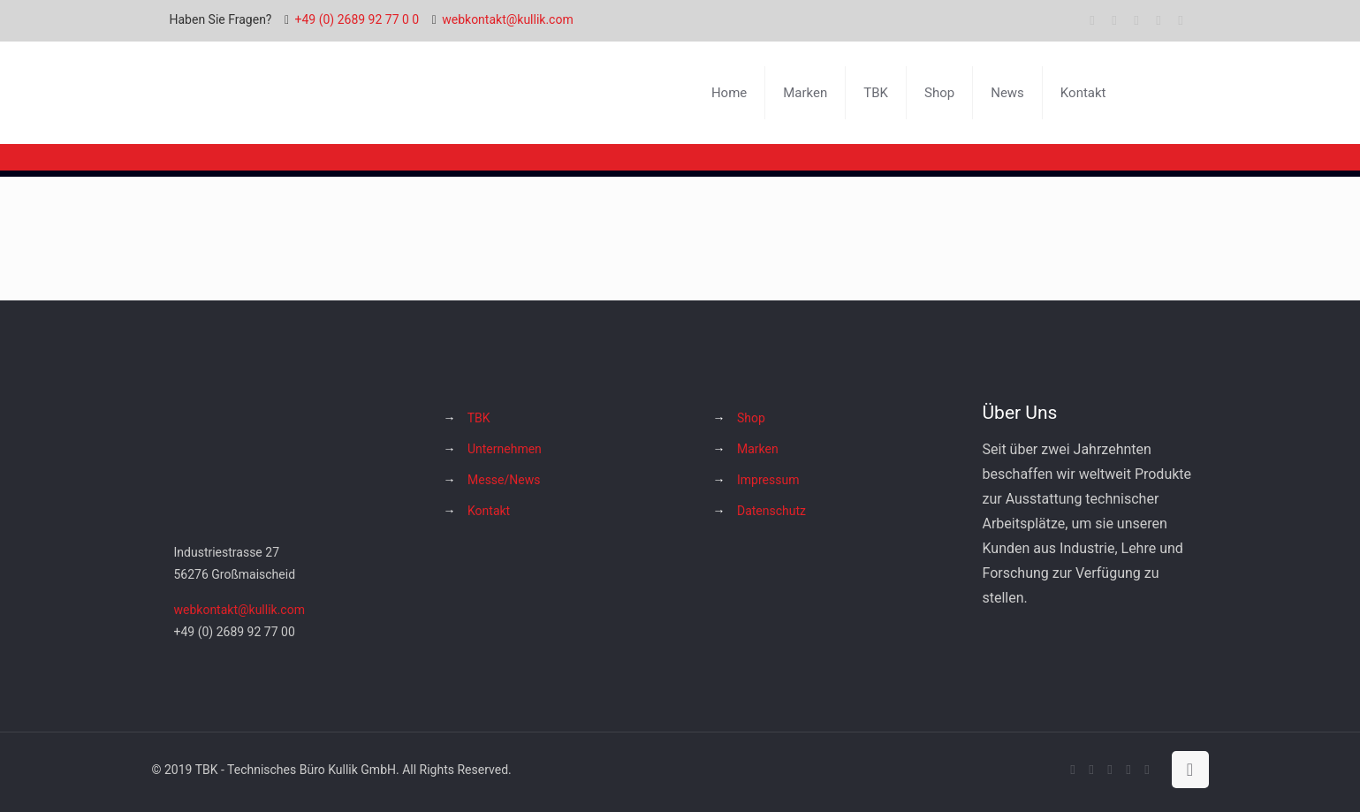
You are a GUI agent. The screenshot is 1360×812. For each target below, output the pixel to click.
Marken (758, 449)
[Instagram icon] (1159, 20)
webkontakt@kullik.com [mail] (507, 19)
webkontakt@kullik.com (239, 610)
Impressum (768, 480)
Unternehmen (504, 449)
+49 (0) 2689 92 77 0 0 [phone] (357, 19)
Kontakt (488, 511)
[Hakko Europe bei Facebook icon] (1181, 20)
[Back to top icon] (1190, 769)
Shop (751, 418)
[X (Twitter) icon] (1114, 20)
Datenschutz (771, 511)
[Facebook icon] (1092, 20)
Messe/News (503, 480)
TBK (478, 418)
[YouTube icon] (1136, 20)
